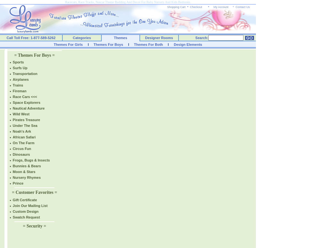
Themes (120, 38)
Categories (82, 38)
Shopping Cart (176, 7)
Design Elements (188, 44)
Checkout (196, 7)
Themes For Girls (68, 44)
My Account (220, 7)
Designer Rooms (159, 38)
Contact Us (242, 7)
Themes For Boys (108, 44)
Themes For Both (148, 44)
